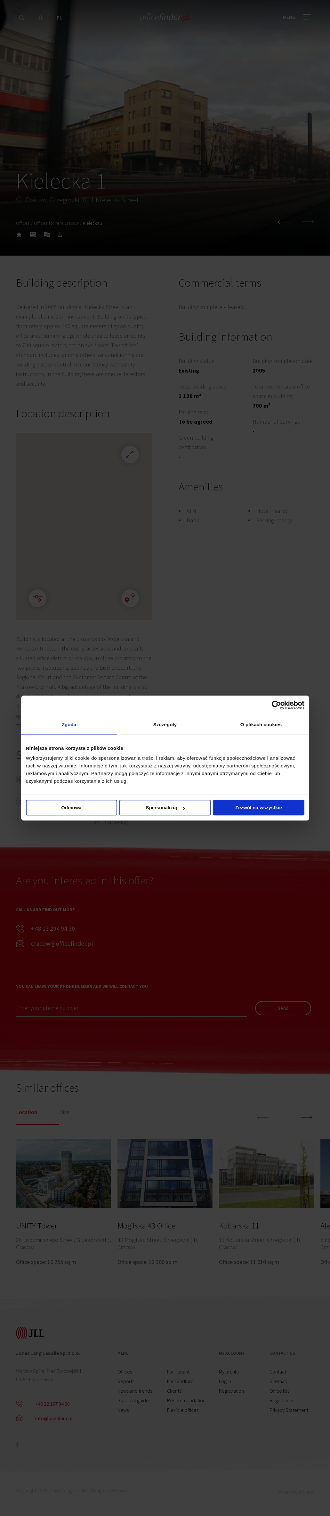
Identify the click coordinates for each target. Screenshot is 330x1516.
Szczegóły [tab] (165, 724)
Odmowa (71, 807)
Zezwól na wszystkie (258, 807)
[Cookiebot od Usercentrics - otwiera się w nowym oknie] (276, 705)
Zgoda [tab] (69, 724)
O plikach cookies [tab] (261, 724)
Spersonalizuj (165, 807)
